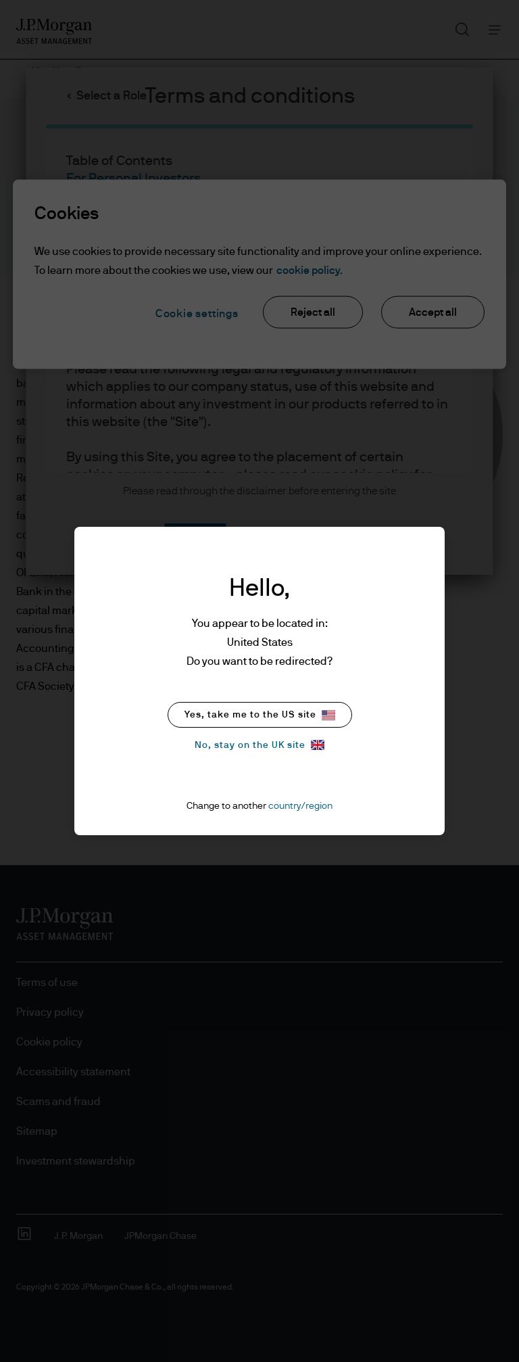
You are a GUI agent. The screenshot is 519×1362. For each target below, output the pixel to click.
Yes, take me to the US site (259, 715)
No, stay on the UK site (259, 745)
